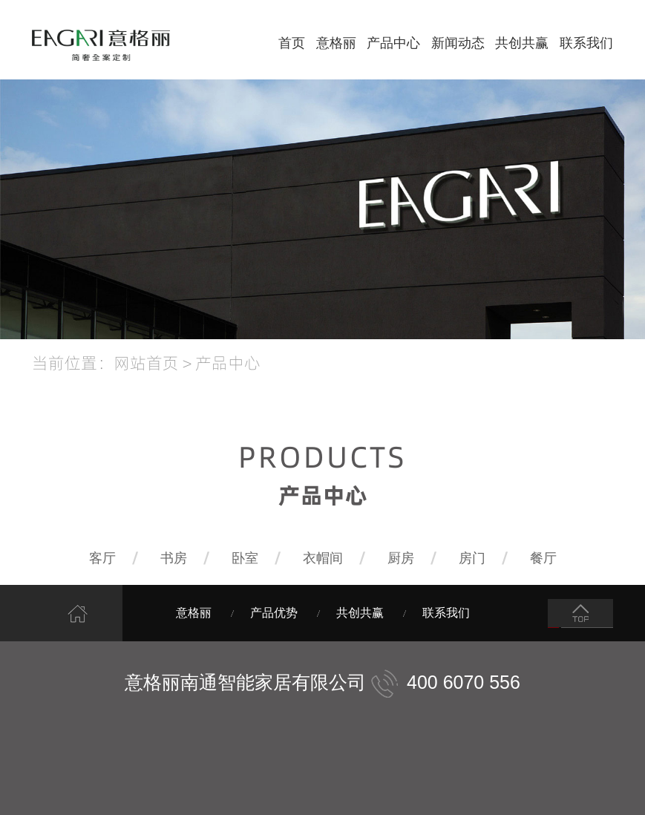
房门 (472, 558)
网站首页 (146, 362)
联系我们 (586, 43)
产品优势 (274, 612)
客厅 (102, 558)
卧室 (245, 558)
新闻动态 (458, 43)
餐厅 (543, 558)
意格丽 (336, 43)
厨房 (400, 558)
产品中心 (393, 43)
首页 (291, 43)
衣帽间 (323, 558)
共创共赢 (522, 43)
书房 (173, 558)
